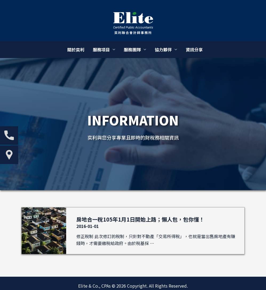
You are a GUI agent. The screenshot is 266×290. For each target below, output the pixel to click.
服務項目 (101, 49)
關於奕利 (75, 49)
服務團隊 (132, 49)
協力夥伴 (163, 49)
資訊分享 (194, 49)
